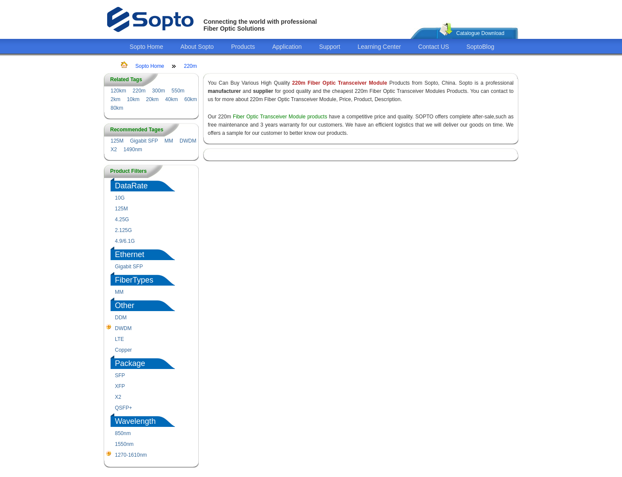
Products (243, 46)
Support (329, 46)
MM (169, 141)
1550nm (124, 444)
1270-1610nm (131, 455)
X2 (114, 149)
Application (287, 46)
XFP (120, 386)
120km (118, 91)
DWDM (188, 141)
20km (152, 99)
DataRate (131, 185)
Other (124, 305)
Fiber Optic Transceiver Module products (280, 117)
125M (117, 141)
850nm (123, 433)
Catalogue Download (480, 33)
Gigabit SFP (144, 141)
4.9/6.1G (125, 241)
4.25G (122, 219)
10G (120, 198)
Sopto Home (146, 46)
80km (117, 108)
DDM (121, 318)
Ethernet (129, 254)
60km (190, 99)
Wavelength (135, 421)
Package (130, 363)
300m (158, 91)
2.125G (123, 230)
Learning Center (379, 46)
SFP (120, 375)
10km (133, 99)
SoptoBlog (480, 46)
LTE (119, 339)
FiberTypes (134, 280)
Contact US (433, 46)
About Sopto (197, 46)
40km (171, 99)
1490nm (133, 149)
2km (116, 99)
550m (177, 91)
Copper (123, 350)
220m (190, 66)
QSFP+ (123, 408)
